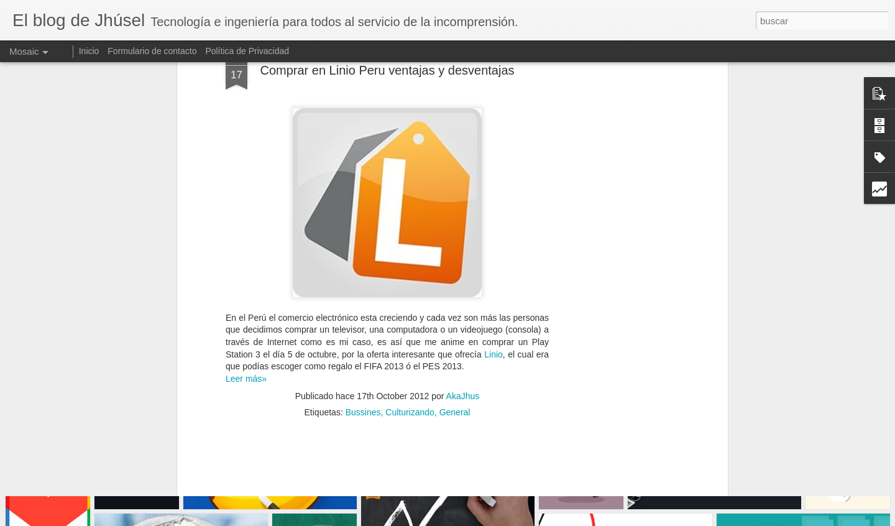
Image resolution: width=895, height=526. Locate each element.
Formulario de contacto (152, 51)
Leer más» (246, 279)
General (454, 313)
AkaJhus (463, 297)
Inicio (89, 51)
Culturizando (409, 313)
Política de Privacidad (247, 51)
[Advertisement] (387, 393)
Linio (493, 255)
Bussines (363, 313)
